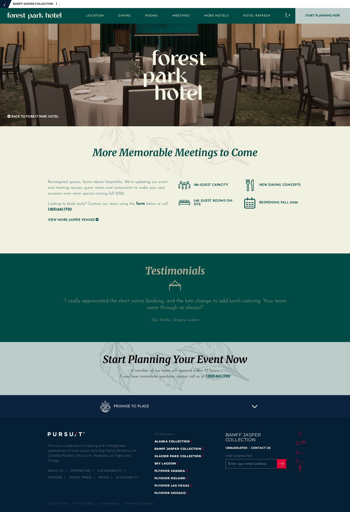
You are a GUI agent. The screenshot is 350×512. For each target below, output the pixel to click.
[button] (175, 406)
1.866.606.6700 (236, 448)
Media (104, 477)
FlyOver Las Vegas (171, 485)
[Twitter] (299, 443)
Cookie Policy (110, 503)
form (140, 204)
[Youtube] (299, 461)
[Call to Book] (288, 16)
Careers (55, 477)
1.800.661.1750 (60, 209)
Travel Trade (80, 477)
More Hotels (216, 15)
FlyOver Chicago (170, 493)
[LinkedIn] (299, 470)
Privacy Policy (85, 503)
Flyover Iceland (169, 478)
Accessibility (127, 477)
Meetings (181, 15)
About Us (56, 470)
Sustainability (109, 470)
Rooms (151, 15)
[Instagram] (299, 452)
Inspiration (80, 470)
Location (95, 15)
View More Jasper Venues (71, 220)
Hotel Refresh (257, 15)
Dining (124, 15)
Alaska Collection (172, 441)
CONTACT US (261, 448)
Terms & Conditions (139, 503)
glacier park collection (177, 456)
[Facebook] (299, 434)
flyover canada (169, 471)
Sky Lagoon (165, 463)
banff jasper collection (177, 448)
